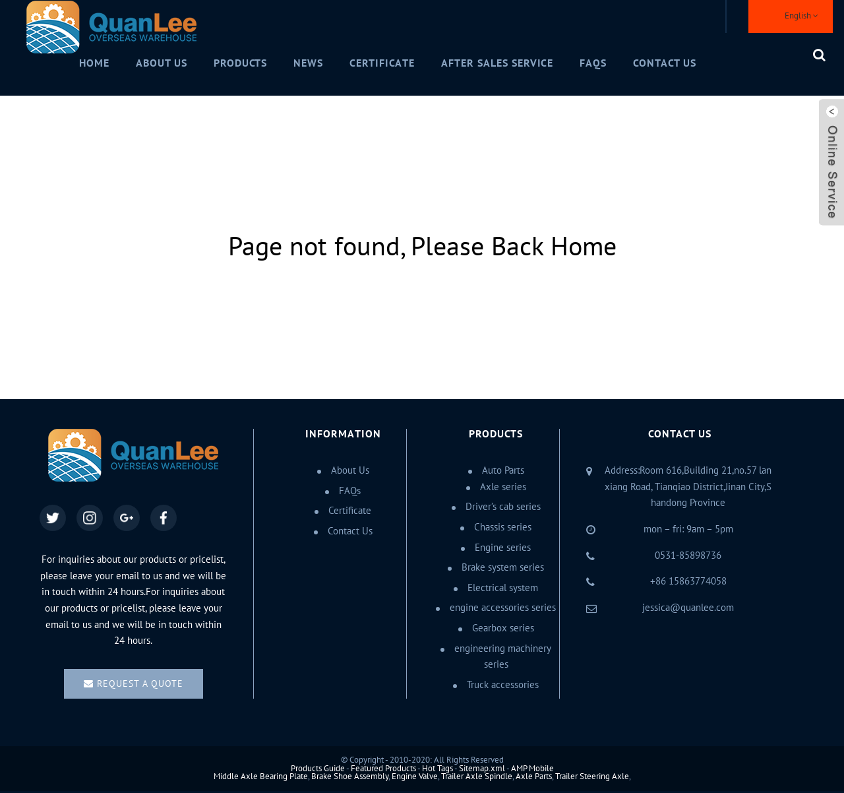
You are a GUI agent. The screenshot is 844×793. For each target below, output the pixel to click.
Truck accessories (503, 685)
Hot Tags (437, 768)
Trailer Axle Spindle (476, 776)
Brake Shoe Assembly (349, 776)
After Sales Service (497, 63)
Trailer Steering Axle (592, 776)
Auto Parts (503, 470)
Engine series (503, 548)
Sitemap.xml (482, 768)
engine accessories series (503, 608)
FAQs (593, 63)
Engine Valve (415, 776)
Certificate (382, 63)
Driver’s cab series (503, 507)
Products (241, 63)
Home (94, 63)
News (308, 63)
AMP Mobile (532, 768)
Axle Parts (534, 776)
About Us (161, 63)
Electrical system (502, 588)
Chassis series (502, 527)
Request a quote (140, 683)
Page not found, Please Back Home (422, 247)
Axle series (503, 487)
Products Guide (318, 768)
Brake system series (503, 567)
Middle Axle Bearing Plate (261, 776)
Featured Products (383, 768)
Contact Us (664, 63)
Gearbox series (503, 628)
